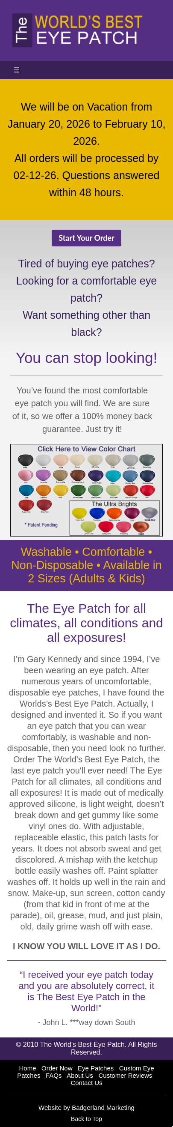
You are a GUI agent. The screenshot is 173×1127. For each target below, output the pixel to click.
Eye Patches (96, 1068)
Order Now (57, 1068)
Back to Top (86, 1118)
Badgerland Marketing (103, 1107)
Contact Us (86, 1082)
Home (27, 1068)
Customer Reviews (125, 1075)
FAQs (54, 1075)
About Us (80, 1075)
